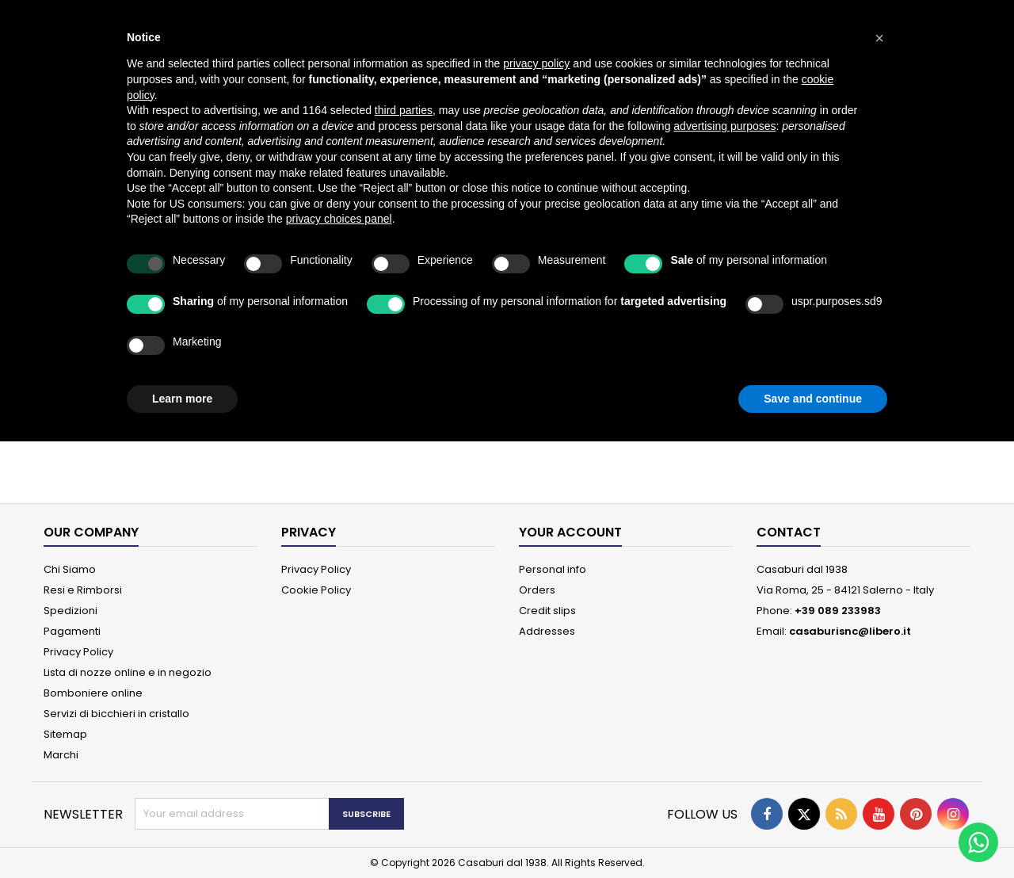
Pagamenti (72, 631)
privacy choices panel (339, 218)
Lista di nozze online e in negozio (128, 672)
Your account (570, 532)
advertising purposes (724, 126)
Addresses (547, 631)
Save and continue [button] (813, 398)
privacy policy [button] (536, 63)
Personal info (552, 569)
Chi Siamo (70, 569)
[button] (879, 38)
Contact (789, 532)
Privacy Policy (78, 651)
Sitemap (65, 734)
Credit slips (547, 610)
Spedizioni (70, 610)
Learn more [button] (182, 398)
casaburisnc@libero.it (850, 631)
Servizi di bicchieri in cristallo (116, 713)
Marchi (61, 754)
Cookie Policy (316, 589)
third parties (404, 110)
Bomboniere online (93, 692)
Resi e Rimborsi (83, 589)
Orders (537, 589)
